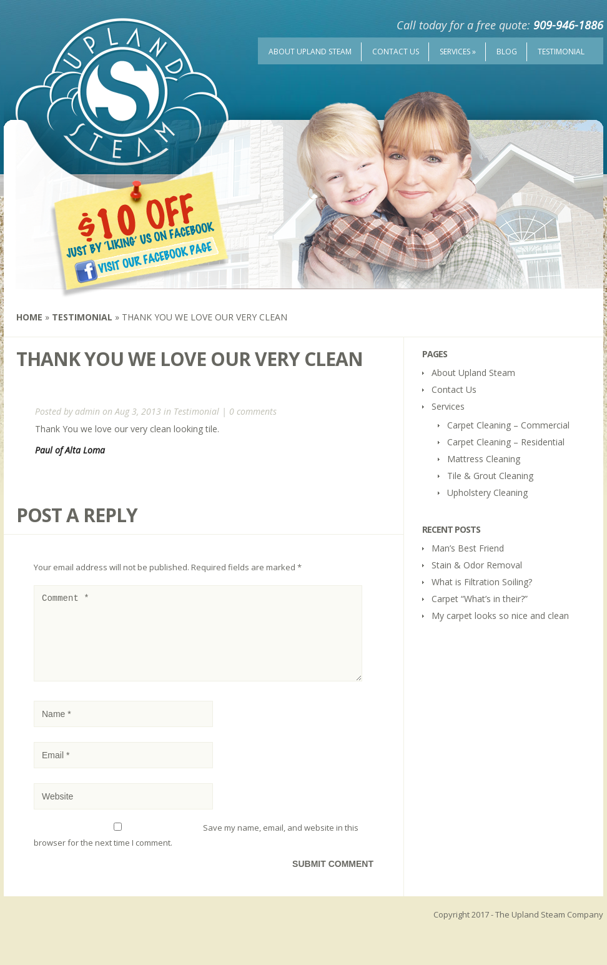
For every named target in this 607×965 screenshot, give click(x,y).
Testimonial (561, 51)
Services (458, 51)
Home (29, 317)
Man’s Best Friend (468, 548)
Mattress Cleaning (483, 459)
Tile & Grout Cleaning (490, 476)
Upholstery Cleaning (487, 492)
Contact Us (395, 51)
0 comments (253, 411)
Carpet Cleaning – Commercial (508, 425)
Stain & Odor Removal (477, 565)
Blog (506, 51)
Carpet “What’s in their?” (480, 599)
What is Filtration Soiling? (482, 582)
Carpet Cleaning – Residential (506, 442)
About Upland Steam (310, 51)
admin (87, 411)
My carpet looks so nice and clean (500, 615)
